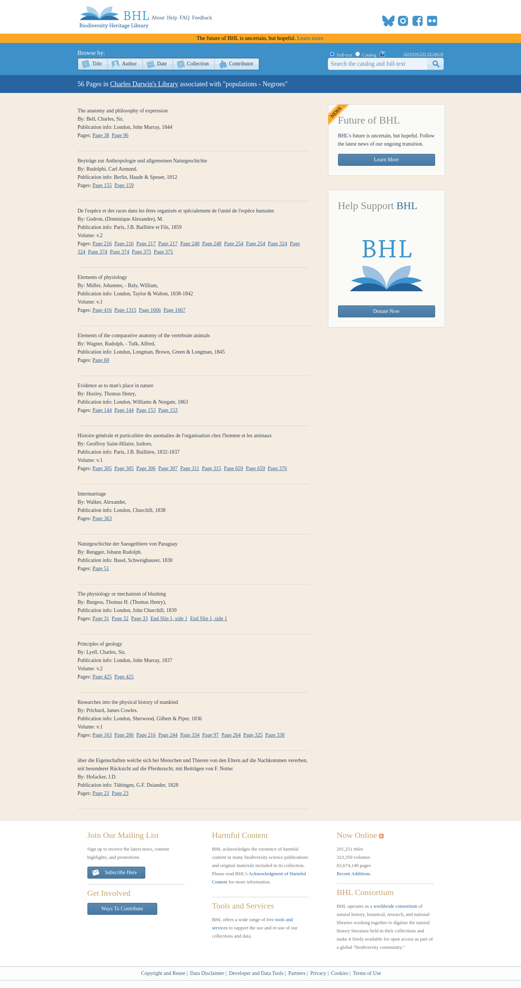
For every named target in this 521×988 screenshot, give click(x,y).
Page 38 (101, 135)
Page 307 (168, 468)
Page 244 (168, 735)
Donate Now (386, 311)
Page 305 (102, 468)
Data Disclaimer (207, 973)
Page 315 (211, 468)
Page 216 (102, 243)
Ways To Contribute (122, 908)
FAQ (185, 18)
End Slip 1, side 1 (169, 618)
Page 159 (124, 185)
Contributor (241, 63)
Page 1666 (150, 310)
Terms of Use (367, 973)
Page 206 (124, 735)
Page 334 (189, 735)
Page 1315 (125, 310)
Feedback (202, 18)
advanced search (423, 53)
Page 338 (275, 735)
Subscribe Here (114, 873)
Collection (198, 63)
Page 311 (189, 468)
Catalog (369, 55)
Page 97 (210, 735)
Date (162, 63)
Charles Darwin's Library (144, 84)
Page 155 (102, 185)
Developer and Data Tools (256, 973)
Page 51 (101, 568)
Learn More (386, 159)
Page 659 (233, 468)
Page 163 (102, 735)
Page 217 (146, 243)
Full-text (344, 55)
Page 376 (277, 468)
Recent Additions (353, 873)
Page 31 (101, 618)
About (158, 18)
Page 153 (146, 410)
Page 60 (101, 360)
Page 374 (98, 252)
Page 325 (253, 735)
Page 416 (102, 310)
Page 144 (102, 410)
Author (129, 63)
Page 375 (141, 252)
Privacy (318, 973)
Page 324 (277, 243)
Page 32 (120, 618)
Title (97, 63)
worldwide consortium (395, 906)
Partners (297, 973)
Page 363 (102, 518)
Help (172, 18)
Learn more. (311, 38)
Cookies (339, 973)
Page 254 (234, 243)
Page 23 (101, 793)
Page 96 (120, 135)
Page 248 (189, 243)
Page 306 (146, 468)
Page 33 (139, 618)
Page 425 (102, 677)
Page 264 (231, 735)
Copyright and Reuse (163, 973)
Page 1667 (175, 310)
